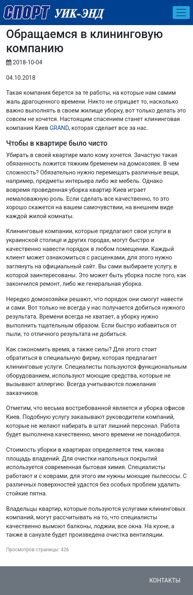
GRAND (59, 128)
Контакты (164, 580)
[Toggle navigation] (181, 12)
